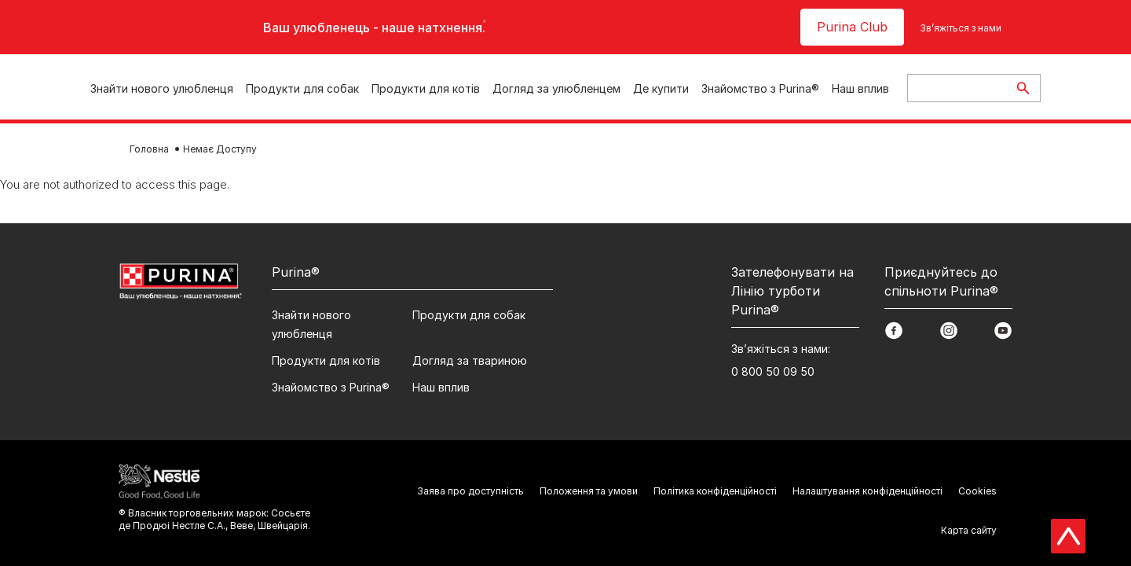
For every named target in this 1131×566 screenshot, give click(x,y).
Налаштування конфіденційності (867, 491)
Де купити (661, 88)
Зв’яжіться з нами (960, 28)
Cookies (977, 491)
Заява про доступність (470, 491)
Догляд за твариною (469, 360)
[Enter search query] (956, 88)
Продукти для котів (426, 88)
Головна (149, 149)
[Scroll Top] (1068, 536)
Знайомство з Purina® (760, 88)
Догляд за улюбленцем (556, 88)
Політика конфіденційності (715, 491)
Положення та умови (589, 491)
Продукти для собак (302, 88)
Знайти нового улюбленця (161, 88)
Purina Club (852, 27)
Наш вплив (860, 88)
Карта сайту (969, 530)
